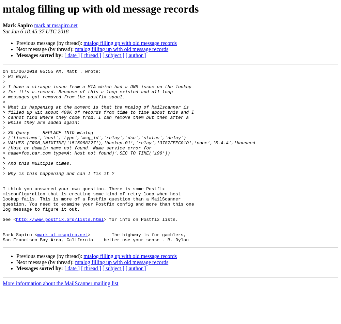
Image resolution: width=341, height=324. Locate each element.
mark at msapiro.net (56, 25)
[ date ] (72, 55)
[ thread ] (91, 55)
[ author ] (136, 55)
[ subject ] (113, 55)
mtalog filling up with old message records (130, 43)
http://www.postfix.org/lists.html (60, 250)
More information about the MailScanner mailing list (60, 318)
